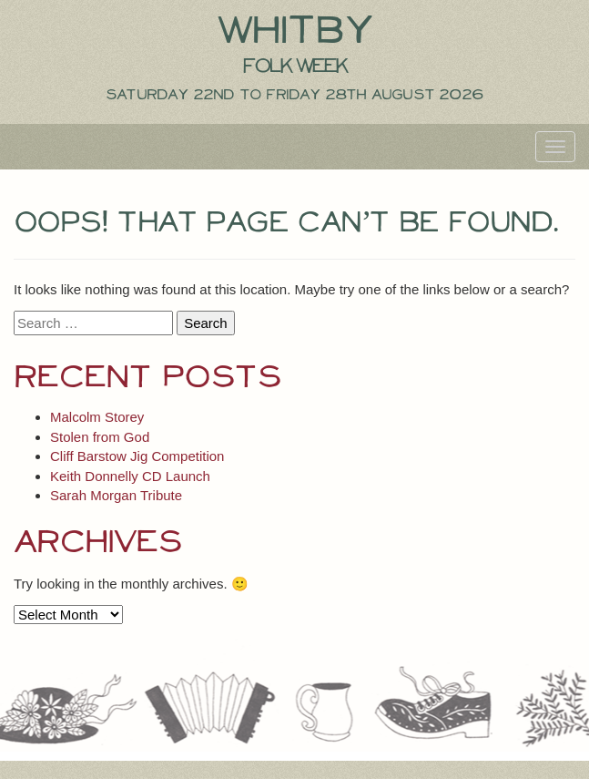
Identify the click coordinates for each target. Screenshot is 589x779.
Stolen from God (99, 437)
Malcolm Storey (97, 417)
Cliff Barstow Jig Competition (137, 456)
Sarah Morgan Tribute (116, 495)
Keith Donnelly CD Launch (130, 476)
